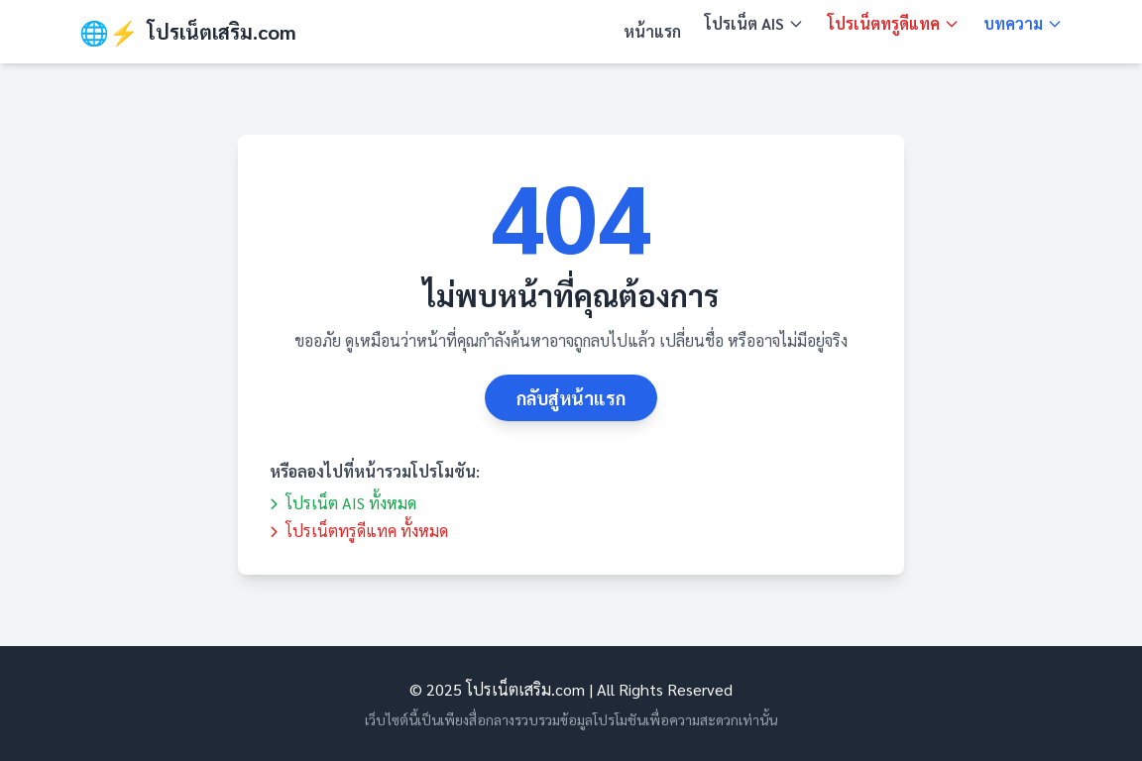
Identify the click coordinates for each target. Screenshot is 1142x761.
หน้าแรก (652, 31)
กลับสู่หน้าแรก (571, 397)
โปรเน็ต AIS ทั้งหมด (343, 502)
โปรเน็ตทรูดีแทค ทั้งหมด (359, 530)
